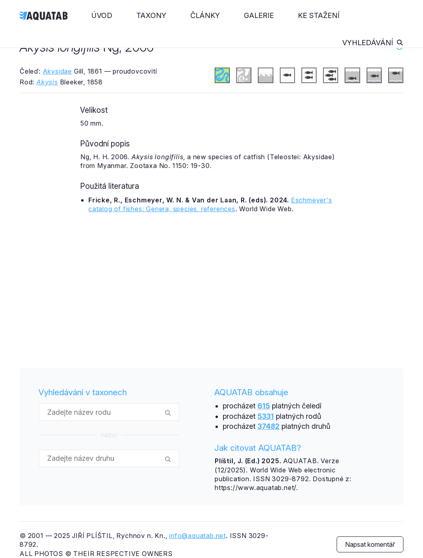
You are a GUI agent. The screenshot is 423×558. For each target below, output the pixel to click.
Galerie (259, 15)
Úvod (102, 15)
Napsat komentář (370, 544)
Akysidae (57, 71)
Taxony (151, 15)
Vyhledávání (372, 42)
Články (205, 15)
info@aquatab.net (197, 536)
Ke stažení (318, 15)
